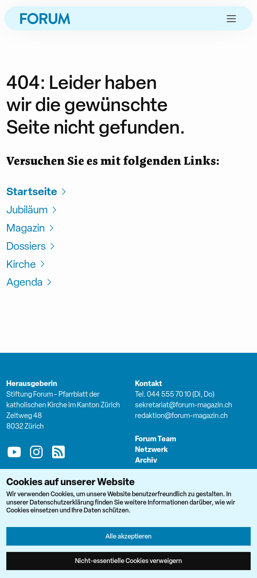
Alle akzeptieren (128, 536)
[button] (231, 18)
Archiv (146, 460)
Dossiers (31, 246)
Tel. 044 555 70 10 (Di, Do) (174, 394)
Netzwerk (151, 449)
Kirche (26, 264)
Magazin (31, 228)
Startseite (37, 191)
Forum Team (155, 439)
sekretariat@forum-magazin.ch (183, 404)
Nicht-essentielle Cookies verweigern (128, 560)
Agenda (30, 282)
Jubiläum (32, 210)
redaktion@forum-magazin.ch (181, 415)
